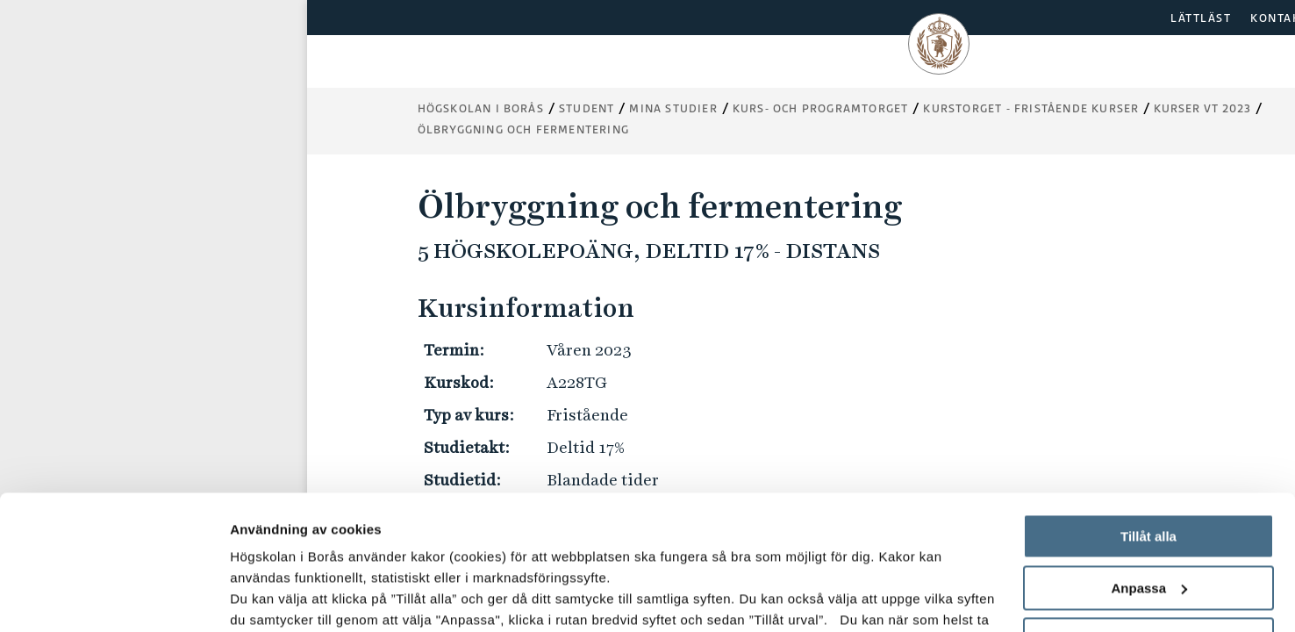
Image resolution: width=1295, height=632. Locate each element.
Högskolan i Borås (481, 108)
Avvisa (1148, 505)
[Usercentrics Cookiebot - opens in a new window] (113, 598)
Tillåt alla (1148, 402)
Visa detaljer (269, 597)
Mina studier (673, 108)
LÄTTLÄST (1200, 18)
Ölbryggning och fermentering (524, 129)
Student (586, 108)
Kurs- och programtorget (821, 108)
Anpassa (1149, 454)
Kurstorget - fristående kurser (1031, 108)
